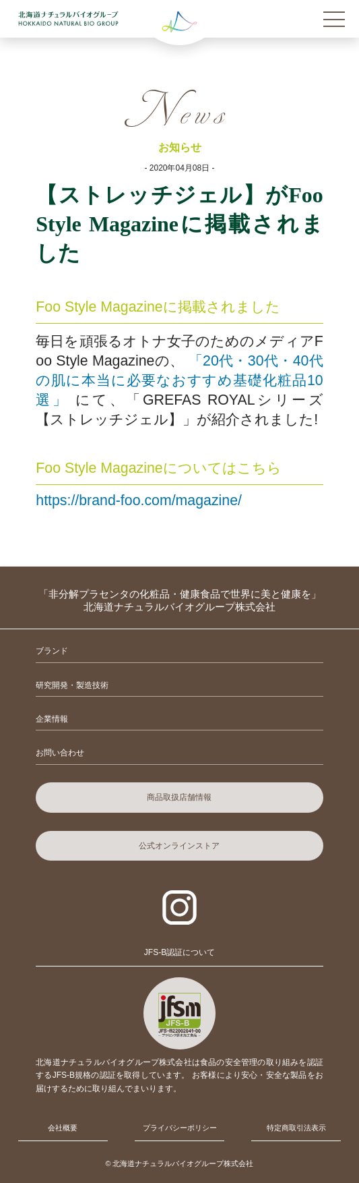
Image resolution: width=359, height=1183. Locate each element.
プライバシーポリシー (180, 1128)
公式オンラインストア (179, 845)
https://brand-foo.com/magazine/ (139, 500)
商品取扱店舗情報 (179, 797)
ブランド (52, 651)
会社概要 (62, 1128)
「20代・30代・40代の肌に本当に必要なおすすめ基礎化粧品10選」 (179, 380)
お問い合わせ (60, 753)
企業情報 (52, 719)
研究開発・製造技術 (72, 685)
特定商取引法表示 (296, 1128)
